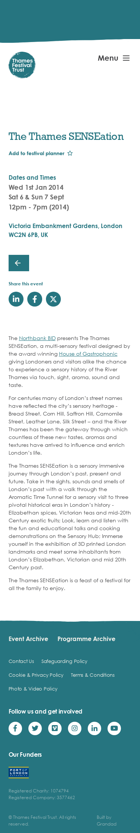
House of (71, 353)
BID (51, 338)
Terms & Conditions (93, 675)
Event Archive (28, 639)
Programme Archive (86, 639)
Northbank (32, 338)
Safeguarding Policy (64, 661)
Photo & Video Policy (33, 689)
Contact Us (21, 661)
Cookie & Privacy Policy (36, 675)
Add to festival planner (36, 153)
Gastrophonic (100, 353)
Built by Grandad (106, 820)
